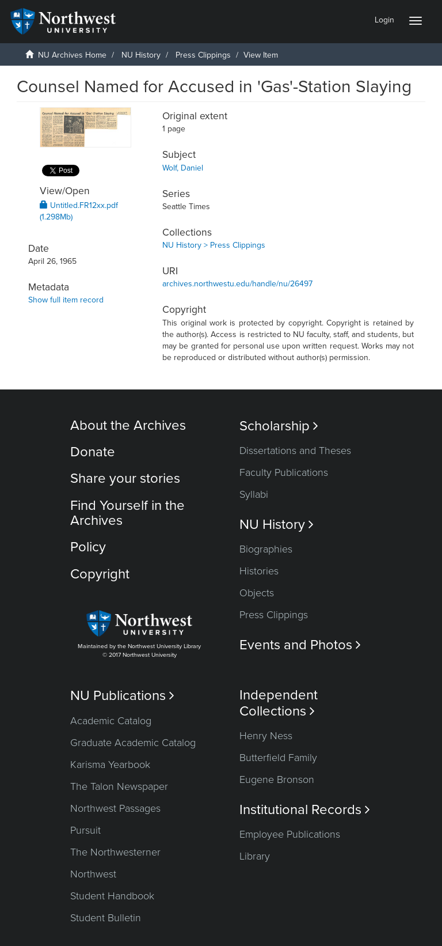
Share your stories (125, 478)
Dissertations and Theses (295, 450)
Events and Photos (300, 645)
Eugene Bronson (276, 779)
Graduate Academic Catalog (133, 742)
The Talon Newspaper (119, 786)
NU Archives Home (72, 55)
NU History (141, 55)
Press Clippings (203, 55)
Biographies (265, 549)
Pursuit (85, 830)
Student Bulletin (105, 917)
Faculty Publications (283, 472)
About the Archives (128, 425)
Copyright (99, 574)
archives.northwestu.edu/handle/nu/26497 (237, 284)
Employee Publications (289, 834)
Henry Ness (265, 735)
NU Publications (122, 695)
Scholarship (278, 426)
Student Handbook (112, 896)
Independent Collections (278, 703)
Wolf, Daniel (182, 168)
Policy (88, 547)
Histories (259, 571)
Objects (256, 592)
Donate (92, 452)
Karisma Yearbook (110, 764)
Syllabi (253, 494)
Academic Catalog (110, 720)
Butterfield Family (278, 757)
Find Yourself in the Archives (127, 513)
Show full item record (66, 300)
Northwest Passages (115, 808)
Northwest (93, 874)
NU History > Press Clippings (213, 245)
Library (254, 856)
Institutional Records (304, 809)
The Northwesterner (115, 852)
